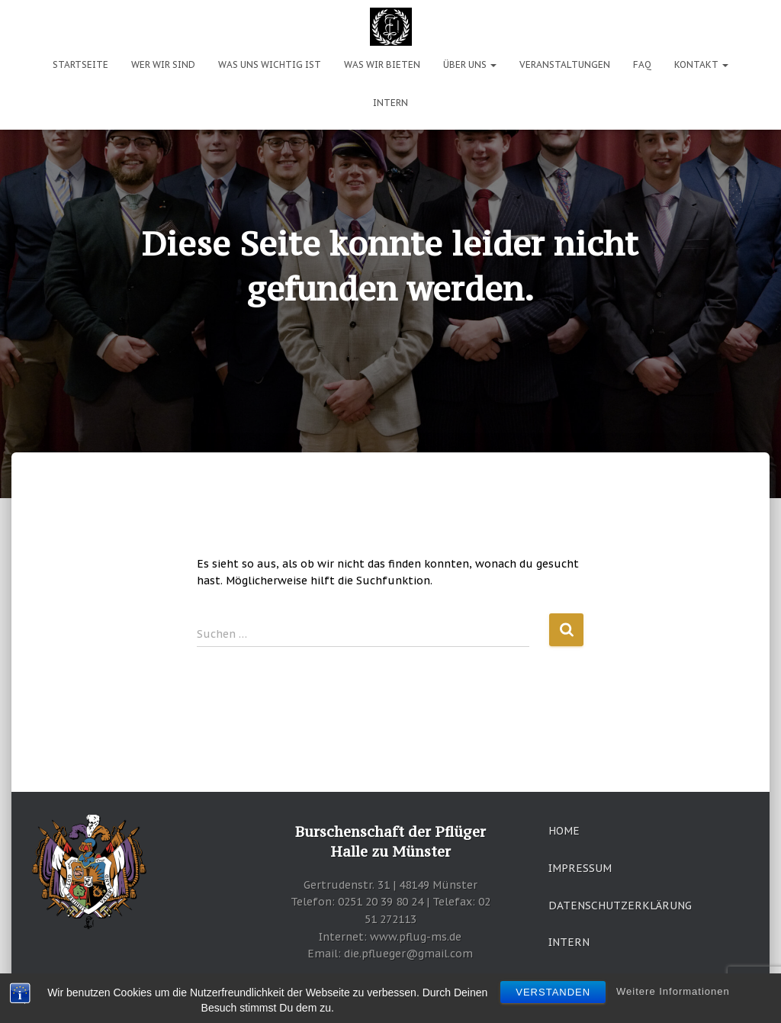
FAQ (642, 64)
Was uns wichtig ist (269, 64)
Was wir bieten (382, 64)
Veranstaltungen (564, 64)
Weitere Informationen (673, 991)
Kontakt (701, 64)
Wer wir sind (163, 64)
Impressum (580, 868)
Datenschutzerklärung (620, 905)
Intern (390, 102)
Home (564, 831)
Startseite (80, 64)
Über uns (470, 64)
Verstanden (553, 992)
